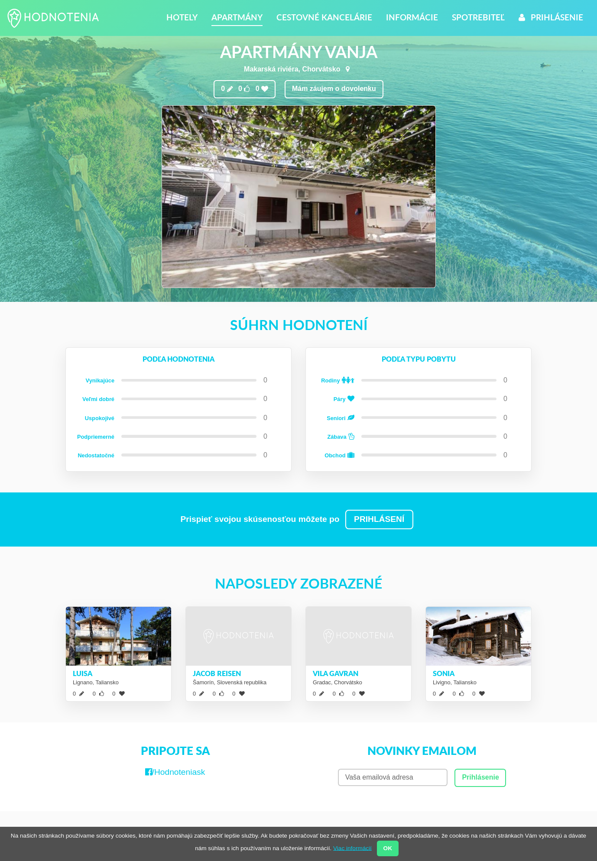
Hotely (182, 17)
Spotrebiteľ (478, 17)
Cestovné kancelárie (324, 17)
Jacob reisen (217, 673)
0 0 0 (244, 89)
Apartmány (237, 17)
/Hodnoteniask (175, 772)
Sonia (443, 673)
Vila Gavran (335, 673)
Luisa (82, 673)
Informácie (412, 17)
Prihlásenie (551, 17)
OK (387, 848)
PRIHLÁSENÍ (379, 519)
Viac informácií (352, 848)
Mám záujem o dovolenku (334, 88)
